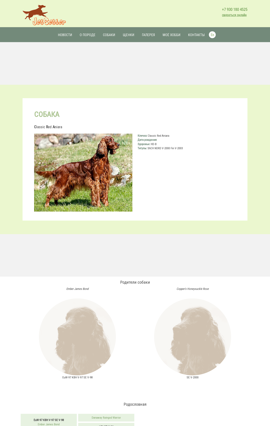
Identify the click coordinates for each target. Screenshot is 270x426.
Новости (65, 35)
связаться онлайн (229, 15)
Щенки (128, 35)
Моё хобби (171, 35)
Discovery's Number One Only (107, 422)
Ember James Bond (52, 416)
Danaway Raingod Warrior (107, 409)
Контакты (196, 35)
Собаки (109, 35)
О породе (87, 35)
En (212, 35)
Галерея (148, 35)
